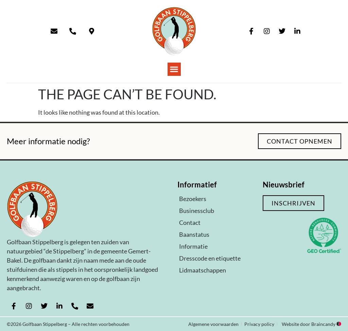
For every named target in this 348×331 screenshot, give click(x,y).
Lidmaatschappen (202, 270)
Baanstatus (194, 234)
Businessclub (196, 210)
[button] (174, 69)
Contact (190, 222)
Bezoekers (192, 198)
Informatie (193, 246)
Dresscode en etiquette (210, 258)
